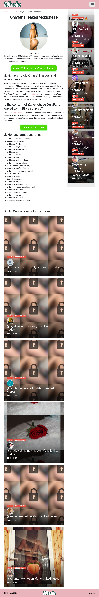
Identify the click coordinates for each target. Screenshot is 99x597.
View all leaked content (33, 127)
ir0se (11, 83)
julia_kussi (18, 113)
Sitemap (92, 593)
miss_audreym (32, 94)
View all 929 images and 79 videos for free (34, 68)
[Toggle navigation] (92, 4)
